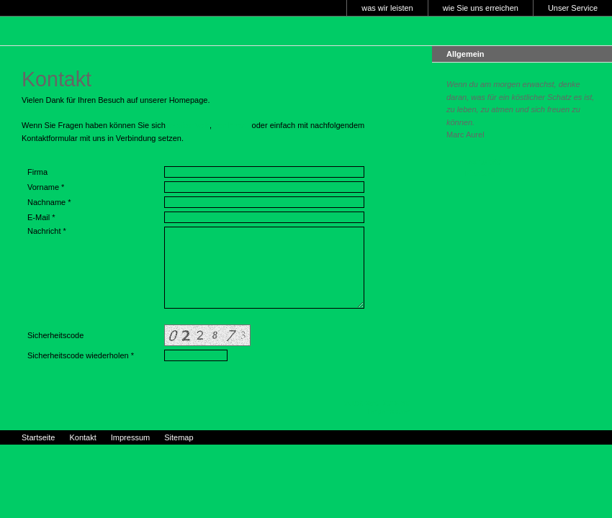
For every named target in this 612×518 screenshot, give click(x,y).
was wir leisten (387, 8)
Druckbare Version (375, 403)
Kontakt (480, 173)
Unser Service (573, 8)
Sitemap (178, 437)
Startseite (483, 162)
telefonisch (189, 125)
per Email (232, 125)
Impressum (389, 411)
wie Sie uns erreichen (480, 8)
